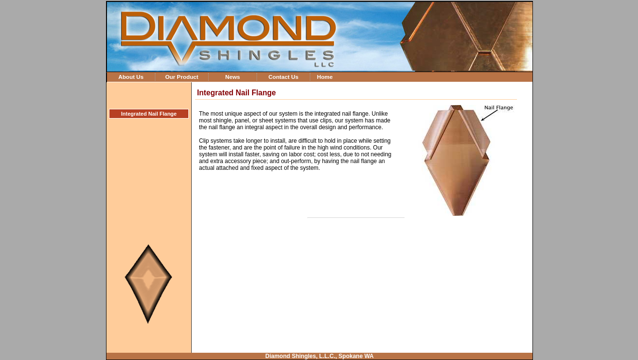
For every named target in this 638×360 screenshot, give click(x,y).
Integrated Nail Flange (149, 114)
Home (325, 77)
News (232, 77)
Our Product (181, 77)
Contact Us (283, 77)
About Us (130, 77)
